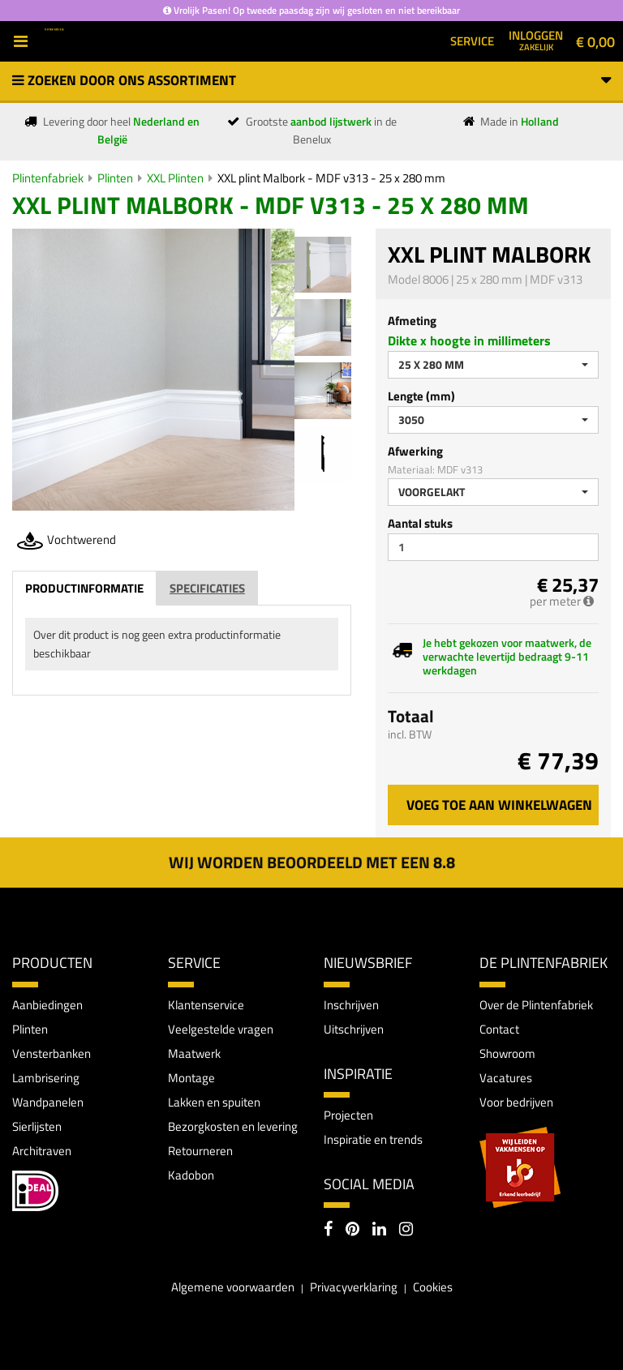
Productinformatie (84, 588)
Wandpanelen (48, 1102)
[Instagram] (406, 1230)
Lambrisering (45, 1077)
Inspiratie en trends (373, 1139)
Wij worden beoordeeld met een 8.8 (312, 862)
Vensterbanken (51, 1053)
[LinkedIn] (379, 1230)
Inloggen (536, 40)
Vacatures (505, 1077)
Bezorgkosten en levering (233, 1126)
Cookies (433, 1287)
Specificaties (207, 588)
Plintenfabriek (48, 178)
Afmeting (412, 320)
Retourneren (200, 1150)
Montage (191, 1077)
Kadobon (191, 1175)
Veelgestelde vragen (220, 1029)
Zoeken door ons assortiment (311, 80)
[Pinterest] (352, 1230)
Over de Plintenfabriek (536, 1004)
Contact (499, 1029)
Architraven (41, 1150)
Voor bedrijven (516, 1102)
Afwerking (415, 451)
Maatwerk (194, 1053)
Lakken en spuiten (214, 1102)
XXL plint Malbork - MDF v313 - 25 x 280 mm (331, 178)
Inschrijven (351, 1004)
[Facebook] (328, 1230)
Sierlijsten (37, 1126)
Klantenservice (206, 1004)
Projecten (348, 1115)
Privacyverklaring (353, 1287)
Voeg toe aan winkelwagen (499, 805)
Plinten (115, 178)
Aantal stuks (420, 523)
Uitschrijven (354, 1029)
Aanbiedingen (47, 1004)
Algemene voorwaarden (232, 1287)
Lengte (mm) (421, 396)
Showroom (507, 1053)
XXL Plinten (175, 178)
